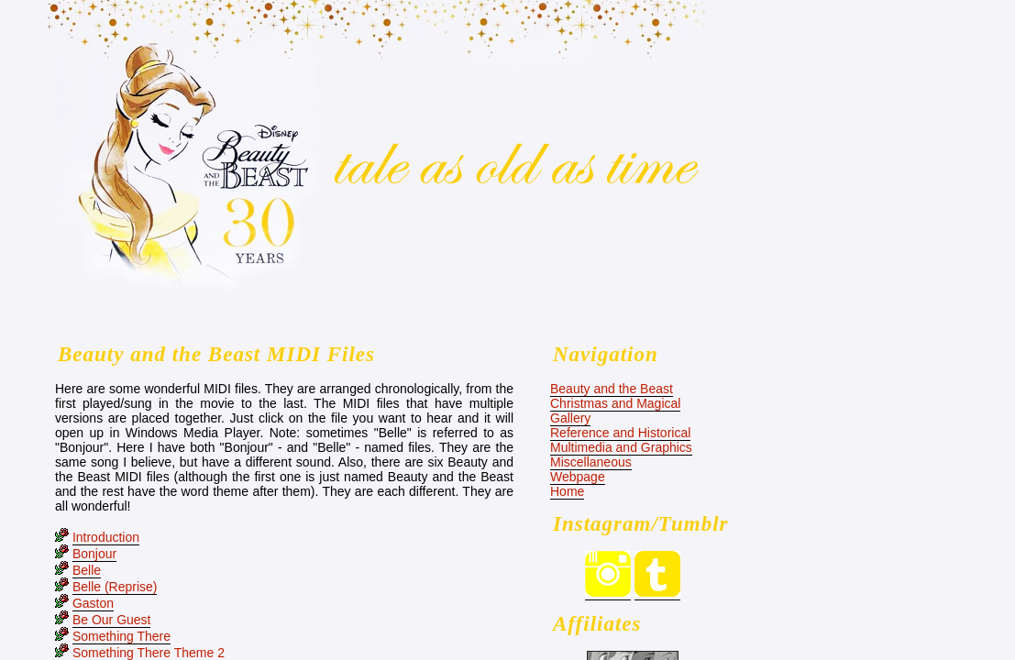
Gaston (93, 603)
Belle (86, 570)
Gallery (570, 418)
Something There (121, 636)
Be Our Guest (111, 619)
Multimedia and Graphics (621, 447)
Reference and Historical (620, 432)
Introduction (105, 537)
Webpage (577, 476)
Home (567, 491)
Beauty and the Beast (611, 388)
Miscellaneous (591, 462)
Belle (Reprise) (115, 586)
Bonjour (94, 553)
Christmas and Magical (615, 403)
